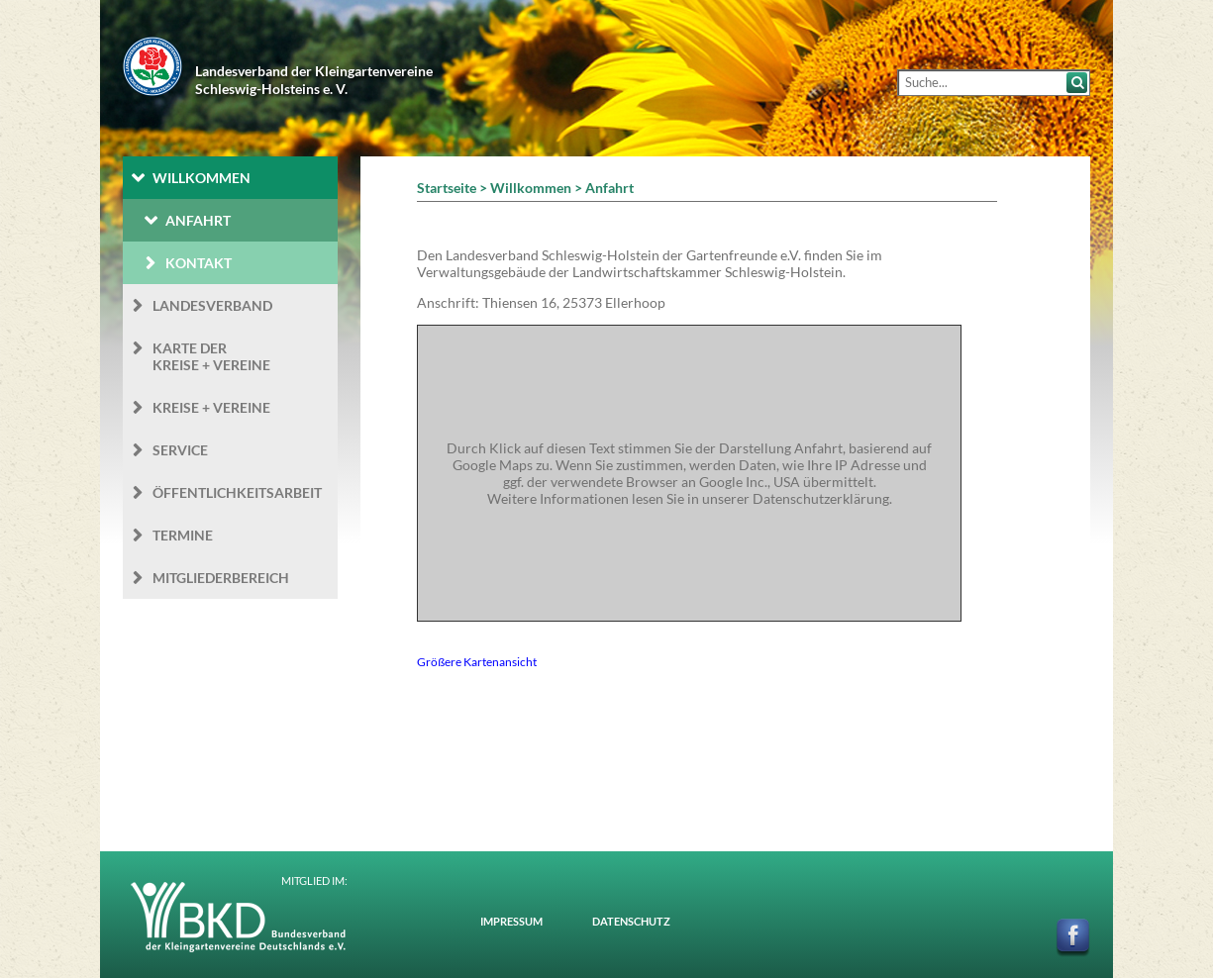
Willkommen (201, 177)
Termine (182, 535)
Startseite (446, 187)
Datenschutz (631, 921)
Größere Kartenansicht (477, 661)
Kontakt (198, 262)
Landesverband (212, 305)
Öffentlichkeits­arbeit (237, 492)
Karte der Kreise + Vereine (211, 356)
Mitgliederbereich (220, 577)
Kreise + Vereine (211, 407)
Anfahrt (198, 220)
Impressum (511, 921)
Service (180, 449)
